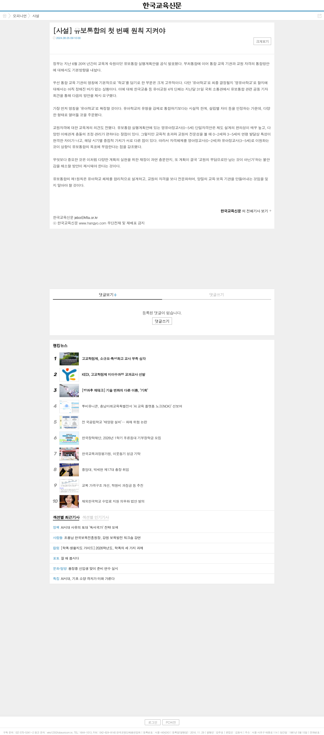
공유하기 (319, 15)
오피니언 (20, 15)
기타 (82, 46)
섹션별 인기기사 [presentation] (95, 517)
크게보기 (262, 41)
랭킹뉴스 (60, 345)
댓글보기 (107, 294)
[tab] (66, 517)
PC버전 (171, 722)
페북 (56, 46)
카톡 (74, 46)
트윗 (65, 46)
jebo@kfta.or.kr (85, 217)
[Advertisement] (162, 259)
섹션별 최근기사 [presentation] (66, 517)
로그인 (152, 722)
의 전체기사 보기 (244, 211)
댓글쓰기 (216, 294)
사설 (35, 15)
